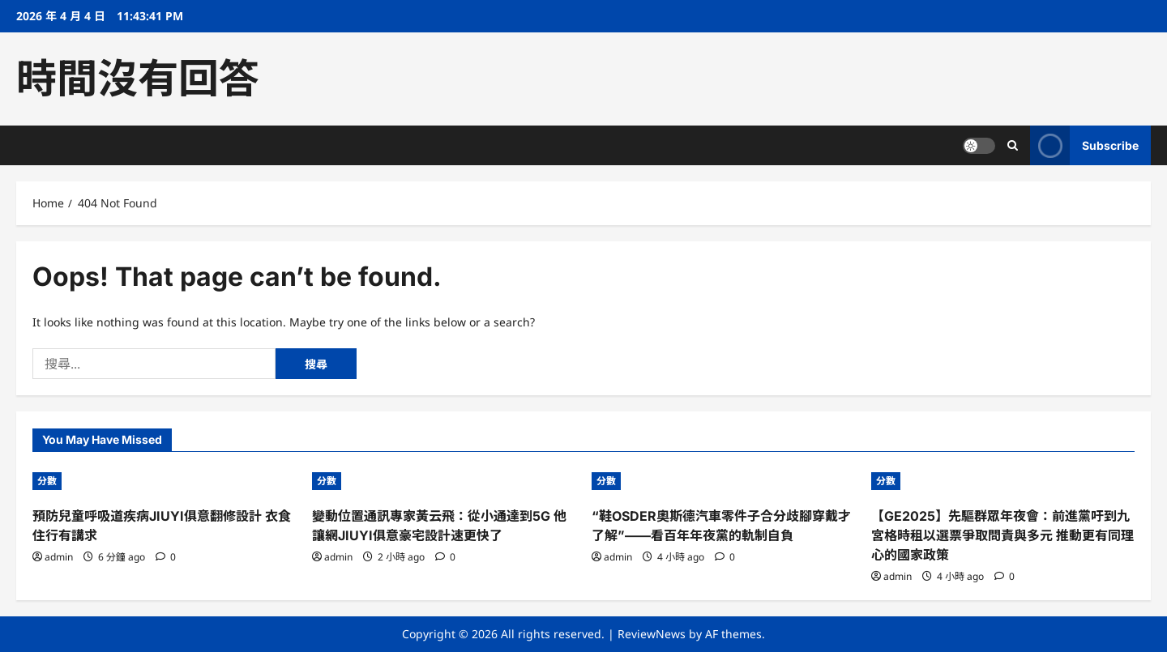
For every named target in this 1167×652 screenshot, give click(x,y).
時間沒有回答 (137, 78)
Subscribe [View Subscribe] (1084, 145)
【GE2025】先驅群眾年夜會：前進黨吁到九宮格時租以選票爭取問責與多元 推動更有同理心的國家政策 (1002, 535)
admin (59, 557)
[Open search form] (1012, 145)
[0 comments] (166, 557)
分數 (47, 481)
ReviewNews (652, 633)
